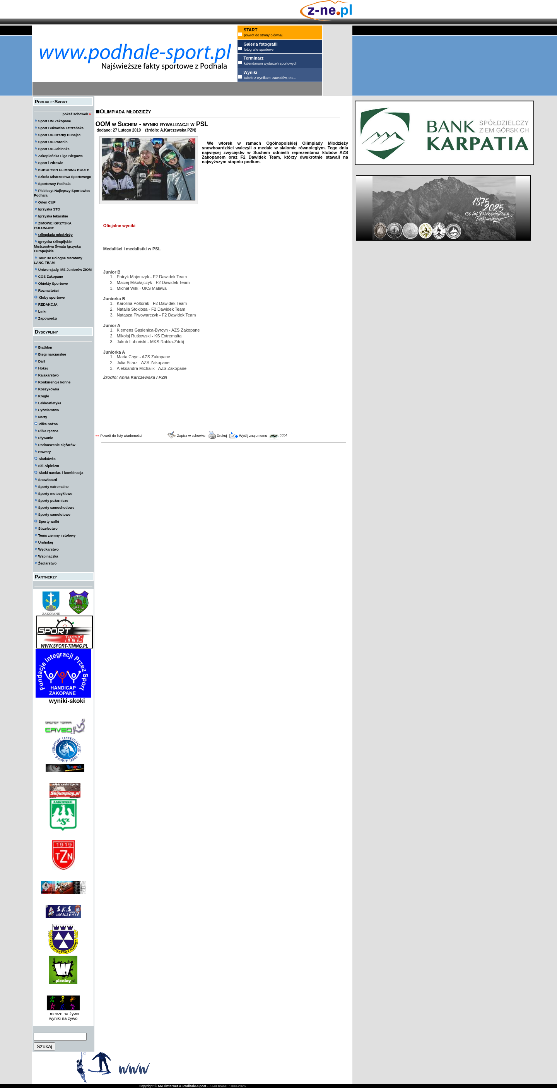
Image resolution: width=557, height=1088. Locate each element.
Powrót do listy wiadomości (121, 436)
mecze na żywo (63, 1013)
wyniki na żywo (63, 1018)
